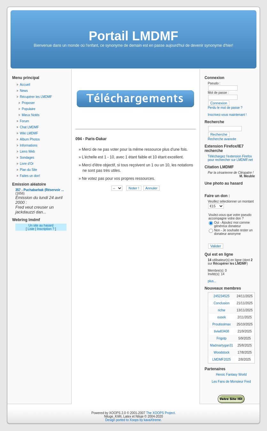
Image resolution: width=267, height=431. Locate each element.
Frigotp (221, 338)
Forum (24, 121)
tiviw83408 (221, 331)
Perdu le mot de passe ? (225, 107)
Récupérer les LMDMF (36, 97)
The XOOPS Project (160, 413)
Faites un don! (30, 176)
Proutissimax (221, 324)
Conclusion (221, 303)
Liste (30, 229)
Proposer (28, 103)
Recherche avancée (222, 139)
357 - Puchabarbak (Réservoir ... (39, 190)
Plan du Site (28, 170)
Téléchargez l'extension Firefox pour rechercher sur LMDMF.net (230, 158)
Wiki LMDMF (29, 133)
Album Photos (30, 139)
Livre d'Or (27, 163)
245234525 (222, 296)
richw (221, 310)
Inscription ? (45, 229)
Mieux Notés (31, 115)
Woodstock (221, 352)
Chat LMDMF (29, 127)
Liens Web (27, 151)
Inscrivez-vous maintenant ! (227, 114)
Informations (28, 145)
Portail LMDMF (133, 36)
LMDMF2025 (221, 359)
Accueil (25, 84)
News (24, 90)
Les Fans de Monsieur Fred (231, 381)
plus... (212, 281)
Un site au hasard (40, 225)
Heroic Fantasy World (231, 374)
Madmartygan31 (221, 345)
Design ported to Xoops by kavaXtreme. (133, 420)
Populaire (28, 109)
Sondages (27, 157)
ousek (221, 317)
